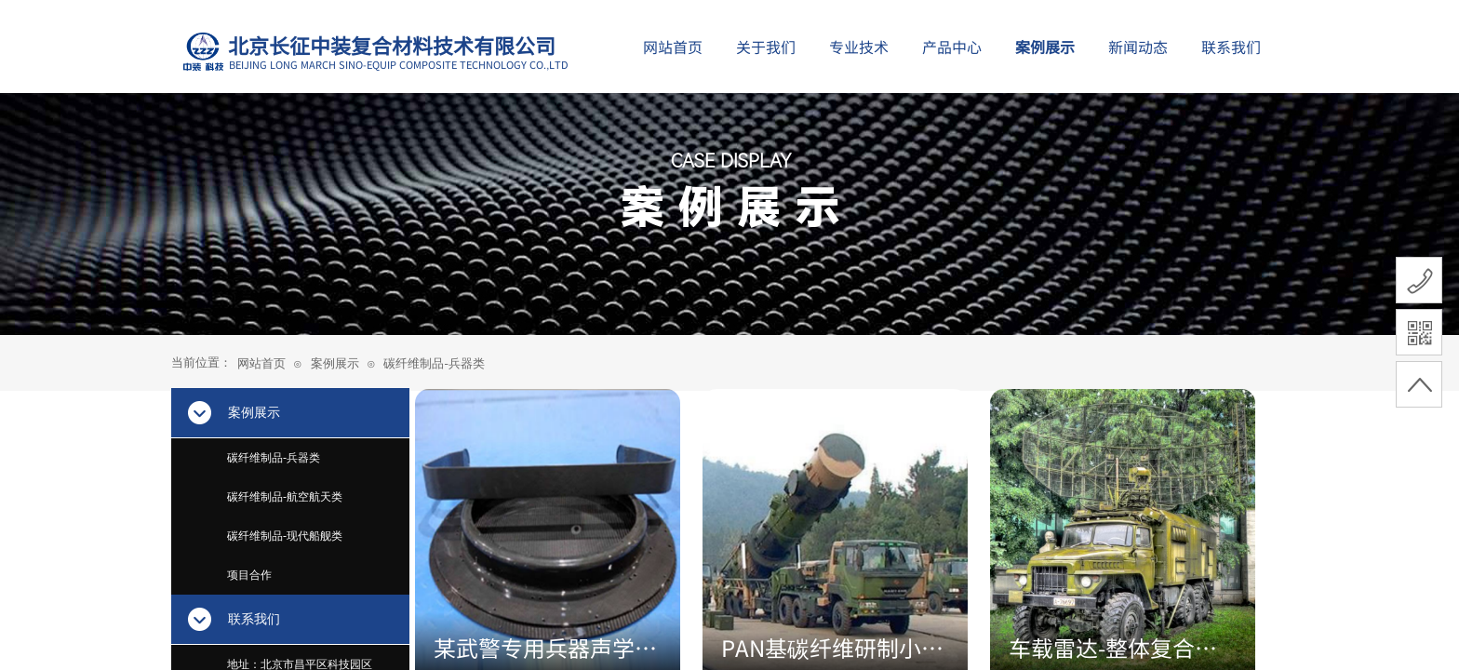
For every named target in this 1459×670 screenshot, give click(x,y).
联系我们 (1231, 46)
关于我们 (766, 46)
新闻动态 (1138, 46)
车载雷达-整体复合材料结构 (1113, 647)
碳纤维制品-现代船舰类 (284, 536)
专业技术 (859, 46)
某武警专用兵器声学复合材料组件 (545, 647)
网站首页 (261, 363)
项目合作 (249, 575)
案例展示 (335, 363)
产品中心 (952, 46)
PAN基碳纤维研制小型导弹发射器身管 (832, 647)
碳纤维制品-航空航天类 (284, 496)
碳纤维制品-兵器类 (433, 363)
